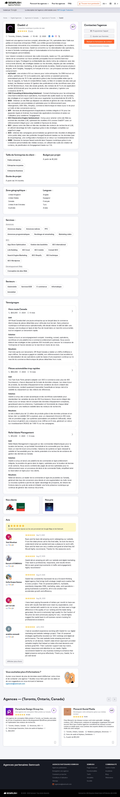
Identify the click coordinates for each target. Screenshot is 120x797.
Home (5, 18)
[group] (60, 723)
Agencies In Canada (31, 18)
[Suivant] (114, 699)
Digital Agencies (16, 18)
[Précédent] (109, 699)
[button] (105, 4)
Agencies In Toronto (49, 18)
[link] (58, 3)
